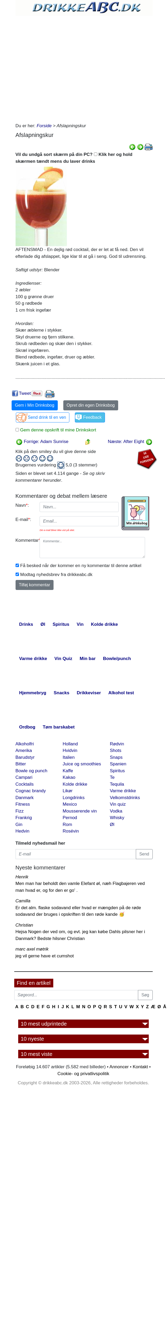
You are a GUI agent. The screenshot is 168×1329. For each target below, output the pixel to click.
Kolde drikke (75, 784)
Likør (68, 790)
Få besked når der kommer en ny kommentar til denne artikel (80, 565)
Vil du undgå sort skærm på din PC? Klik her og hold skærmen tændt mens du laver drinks (74, 158)
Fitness (23, 804)
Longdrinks (74, 797)
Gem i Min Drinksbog (34, 405)
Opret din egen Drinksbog (91, 405)
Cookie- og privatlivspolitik (83, 1073)
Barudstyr (25, 757)
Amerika (24, 750)
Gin (19, 824)
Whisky (117, 817)
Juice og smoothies (82, 763)
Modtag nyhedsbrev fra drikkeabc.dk (56, 574)
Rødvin (117, 743)
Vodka (116, 811)
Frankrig (24, 817)
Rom (67, 824)
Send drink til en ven (47, 417)
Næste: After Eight (130, 441)
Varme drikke (123, 790)
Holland (70, 743)
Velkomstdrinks (125, 797)
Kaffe (68, 770)
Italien (69, 757)
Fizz (20, 811)
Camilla (23, 900)
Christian (24, 925)
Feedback (92, 417)
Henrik (22, 876)
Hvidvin (70, 750)
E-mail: (23, 519)
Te (112, 777)
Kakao (69, 777)
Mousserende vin (80, 811)
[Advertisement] (62, 67)
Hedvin (23, 831)
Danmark (25, 797)
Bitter (21, 763)
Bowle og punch (31, 770)
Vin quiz (118, 804)
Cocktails (25, 784)
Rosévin (71, 831)
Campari (24, 777)
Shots (115, 750)
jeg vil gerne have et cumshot (45, 955)
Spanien (118, 763)
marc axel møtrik (32, 949)
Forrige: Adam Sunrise (42, 441)
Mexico (70, 804)
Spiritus (117, 770)
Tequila (117, 784)
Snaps (116, 757)
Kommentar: (26, 540)
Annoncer (119, 1066)
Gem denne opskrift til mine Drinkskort (57, 429)
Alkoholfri (25, 743)
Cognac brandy (31, 790)
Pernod (70, 817)
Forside (44, 125)
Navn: (22, 505)
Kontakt (140, 1066)
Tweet (25, 393)
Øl (112, 824)
